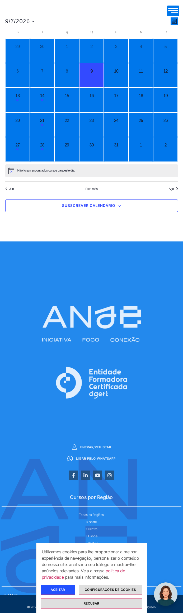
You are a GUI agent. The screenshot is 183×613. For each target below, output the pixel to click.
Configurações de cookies (110, 590)
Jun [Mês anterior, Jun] (9, 189)
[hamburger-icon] (173, 11)
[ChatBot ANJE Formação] (166, 594)
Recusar (91, 604)
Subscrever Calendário (88, 205)
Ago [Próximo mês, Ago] (173, 189)
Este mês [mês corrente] (91, 189)
